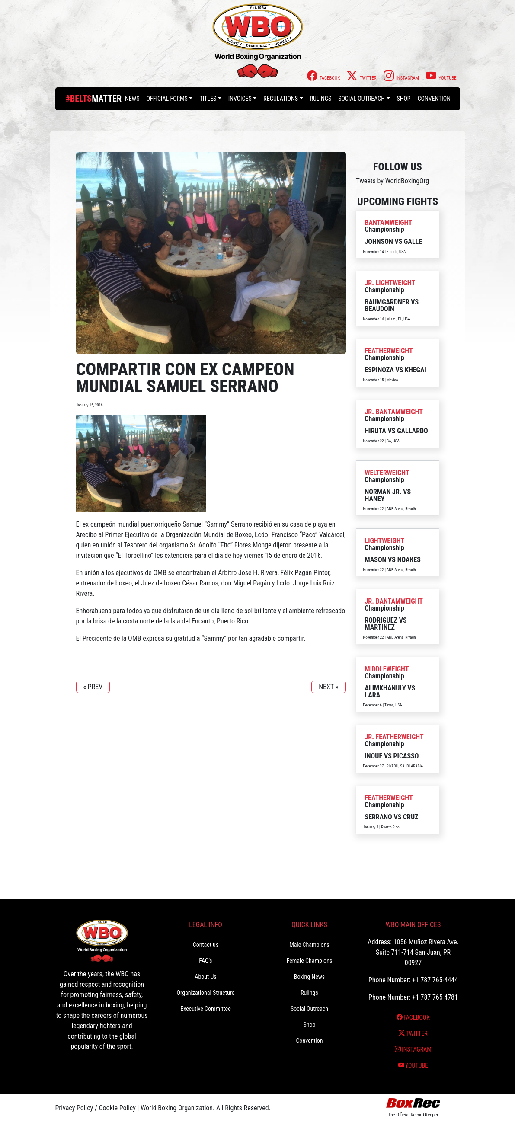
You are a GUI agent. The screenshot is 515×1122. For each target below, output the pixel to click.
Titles (207, 98)
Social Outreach (361, 98)
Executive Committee (205, 1008)
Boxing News (309, 976)
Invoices (240, 98)
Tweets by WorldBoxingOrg (392, 181)
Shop (404, 98)
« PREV (93, 687)
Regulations (280, 98)
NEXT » (328, 687)
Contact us (206, 944)
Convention (434, 98)
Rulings (321, 98)
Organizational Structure (206, 992)
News (132, 98)
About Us (205, 976)
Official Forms (167, 98)
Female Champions (310, 960)
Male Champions (309, 944)
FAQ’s (205, 960)
